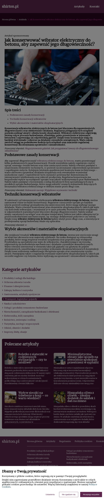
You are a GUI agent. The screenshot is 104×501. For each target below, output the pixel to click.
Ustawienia (50, 494)
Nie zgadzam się (68, 494)
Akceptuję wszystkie (91, 494)
